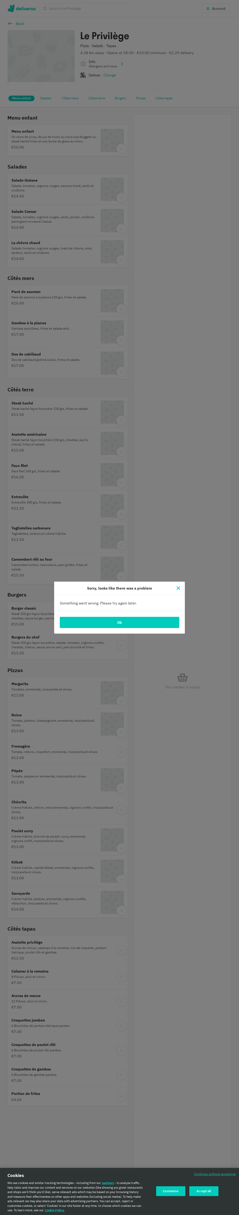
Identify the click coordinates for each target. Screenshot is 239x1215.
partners (108, 1183)
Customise (170, 1191)
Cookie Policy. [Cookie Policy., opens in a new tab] (55, 1210)
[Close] (178, 588)
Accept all (204, 1191)
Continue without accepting (214, 1174)
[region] (119, 1191)
